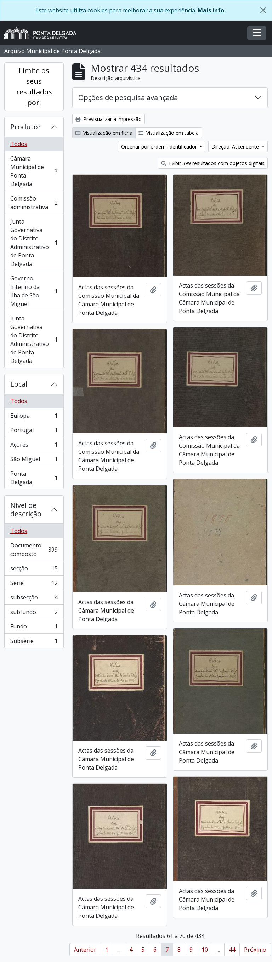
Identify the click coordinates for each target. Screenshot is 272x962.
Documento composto (34, 549)
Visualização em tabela (168, 132)
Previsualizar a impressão (108, 119)
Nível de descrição (25, 509)
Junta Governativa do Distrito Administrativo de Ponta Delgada (34, 243)
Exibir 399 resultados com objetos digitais (213, 163)
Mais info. (212, 10)
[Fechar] (263, 10)
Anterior (85, 950)
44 (232, 950)
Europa (34, 417)
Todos (18, 144)
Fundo (34, 628)
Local (18, 384)
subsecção (34, 599)
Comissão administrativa (34, 203)
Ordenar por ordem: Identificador (159, 146)
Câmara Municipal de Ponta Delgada (34, 171)
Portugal (34, 431)
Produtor (25, 127)
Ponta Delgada (34, 478)
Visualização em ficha (103, 132)
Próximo (255, 950)
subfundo (34, 613)
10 (205, 950)
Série (34, 584)
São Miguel (34, 460)
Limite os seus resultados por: (34, 86)
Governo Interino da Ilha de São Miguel (34, 291)
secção (34, 570)
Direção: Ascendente (235, 146)
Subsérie (34, 642)
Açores (34, 446)
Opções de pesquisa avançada (128, 97)
